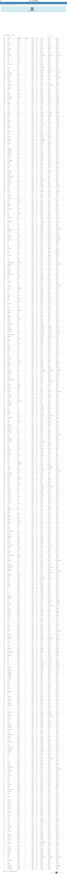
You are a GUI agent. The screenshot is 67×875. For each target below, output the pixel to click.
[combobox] (9, 35)
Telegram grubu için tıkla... (32, 10)
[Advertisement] (34, 22)
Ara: (57, 35)
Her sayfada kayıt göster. (9, 35)
